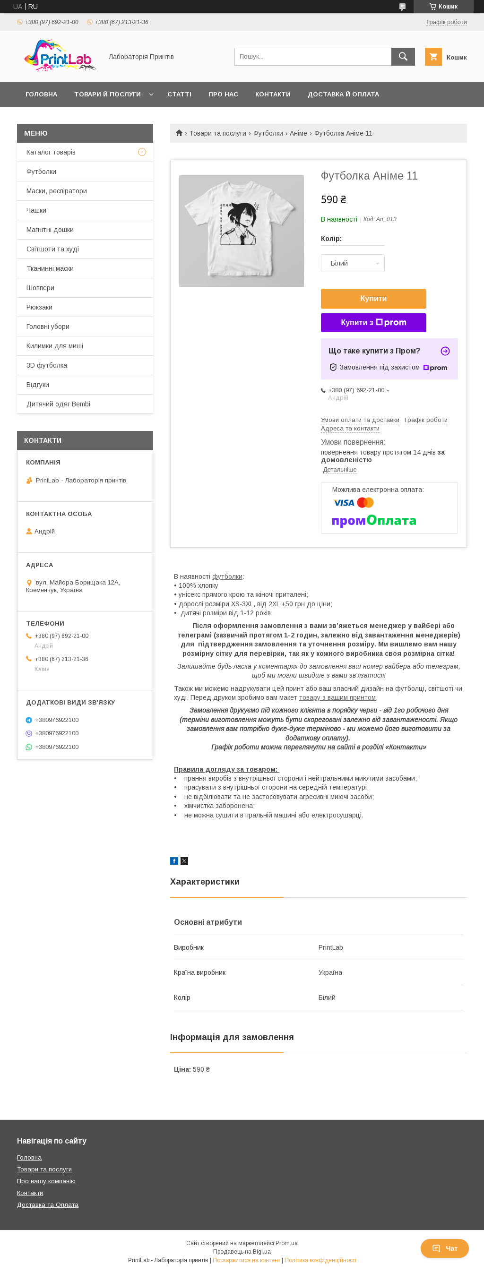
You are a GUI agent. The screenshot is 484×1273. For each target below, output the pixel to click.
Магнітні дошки (50, 229)
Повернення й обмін (64, 118)
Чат (445, 1248)
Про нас (223, 94)
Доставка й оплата (343, 94)
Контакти (273, 94)
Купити (374, 298)
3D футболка (46, 365)
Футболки (268, 133)
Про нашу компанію (46, 1181)
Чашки (36, 210)
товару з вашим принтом (337, 697)
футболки (227, 576)
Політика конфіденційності (320, 1260)
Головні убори (47, 326)
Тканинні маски (50, 268)
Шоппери (40, 288)
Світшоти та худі (52, 249)
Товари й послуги (107, 94)
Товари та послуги (217, 133)
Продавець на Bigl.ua (242, 1251)
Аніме (298, 133)
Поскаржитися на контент (246, 1260)
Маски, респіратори (56, 191)
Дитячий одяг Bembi (58, 404)
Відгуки (37, 384)
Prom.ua (287, 1243)
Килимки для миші (54, 346)
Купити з (373, 322)
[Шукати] (403, 57)
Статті (179, 94)
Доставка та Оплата (47, 1204)
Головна (41, 94)
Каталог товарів (51, 152)
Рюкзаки (39, 307)
